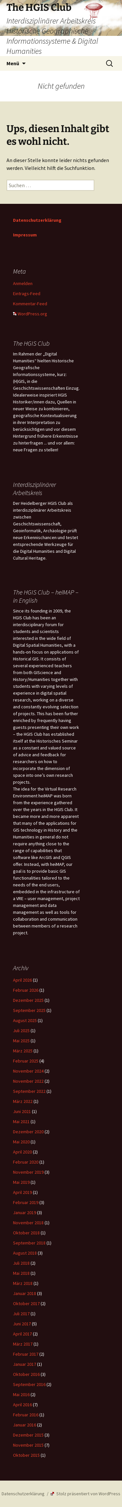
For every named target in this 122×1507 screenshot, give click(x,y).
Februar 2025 (25, 1061)
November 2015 (28, 1445)
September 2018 (29, 1243)
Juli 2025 (21, 1030)
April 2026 (22, 980)
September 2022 (29, 1091)
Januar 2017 (24, 1364)
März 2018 (23, 1283)
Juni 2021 (22, 1111)
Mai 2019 (21, 1182)
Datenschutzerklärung (37, 220)
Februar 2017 (25, 1354)
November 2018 (28, 1223)
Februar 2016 (25, 1415)
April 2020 (22, 1152)
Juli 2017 (21, 1314)
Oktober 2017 (26, 1303)
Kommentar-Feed (30, 304)
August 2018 (25, 1253)
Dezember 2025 (28, 1000)
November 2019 (28, 1172)
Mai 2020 (21, 1142)
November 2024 (28, 1071)
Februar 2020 (25, 1162)
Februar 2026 (25, 990)
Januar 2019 (24, 1212)
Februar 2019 (25, 1202)
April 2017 (22, 1334)
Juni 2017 (22, 1324)
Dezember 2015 (28, 1435)
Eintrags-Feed (26, 293)
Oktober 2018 (26, 1233)
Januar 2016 (24, 1425)
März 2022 (23, 1101)
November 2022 (28, 1081)
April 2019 (22, 1192)
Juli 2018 (21, 1263)
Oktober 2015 (26, 1455)
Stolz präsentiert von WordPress (85, 1494)
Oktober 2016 (26, 1374)
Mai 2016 (21, 1394)
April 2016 (22, 1405)
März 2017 (23, 1344)
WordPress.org (30, 314)
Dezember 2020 (28, 1132)
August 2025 (25, 1020)
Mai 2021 (21, 1121)
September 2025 (29, 1010)
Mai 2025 (21, 1041)
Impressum (25, 235)
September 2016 (29, 1384)
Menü (13, 63)
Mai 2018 (21, 1273)
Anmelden (23, 283)
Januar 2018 (24, 1293)
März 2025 (23, 1051)
